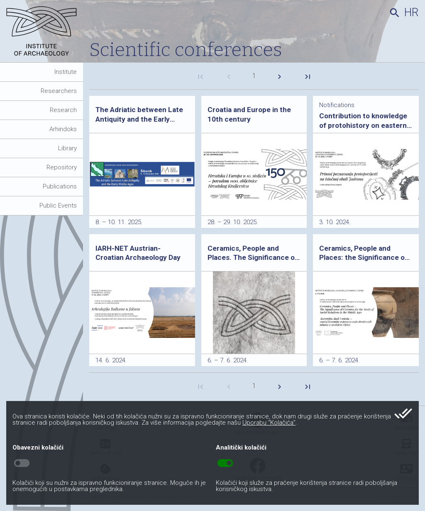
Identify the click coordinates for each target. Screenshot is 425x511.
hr (411, 12)
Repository (61, 167)
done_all (403, 413)
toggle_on (225, 463)
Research (63, 110)
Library (67, 148)
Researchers (59, 91)
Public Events (58, 205)
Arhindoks (63, 129)
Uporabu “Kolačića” (269, 422)
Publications (60, 186)
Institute (65, 72)
